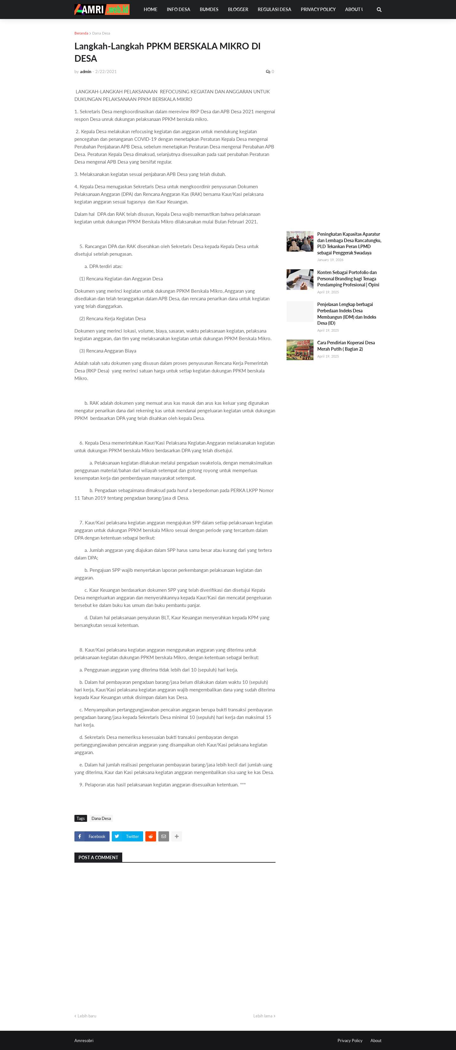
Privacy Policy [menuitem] (318, 9)
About (376, 1040)
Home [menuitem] (150, 9)
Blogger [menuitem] (238, 9)
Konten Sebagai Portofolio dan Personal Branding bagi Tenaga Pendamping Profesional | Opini (348, 278)
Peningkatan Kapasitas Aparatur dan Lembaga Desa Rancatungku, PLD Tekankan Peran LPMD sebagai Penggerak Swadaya (349, 243)
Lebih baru (87, 1015)
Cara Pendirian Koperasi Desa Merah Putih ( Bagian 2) (346, 346)
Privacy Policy (350, 1040)
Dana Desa (101, 33)
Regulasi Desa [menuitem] (274, 9)
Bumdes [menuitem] (209, 9)
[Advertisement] (334, 125)
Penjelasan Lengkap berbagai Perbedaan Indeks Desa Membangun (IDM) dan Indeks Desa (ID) (346, 314)
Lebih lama (262, 1015)
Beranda (81, 33)
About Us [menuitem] (356, 9)
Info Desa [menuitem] (178, 9)
